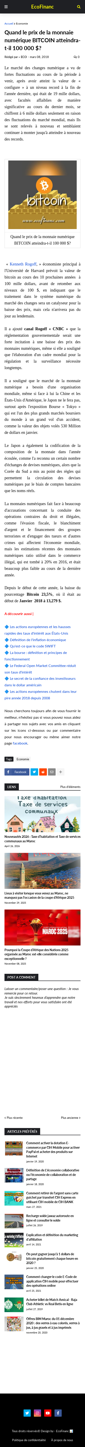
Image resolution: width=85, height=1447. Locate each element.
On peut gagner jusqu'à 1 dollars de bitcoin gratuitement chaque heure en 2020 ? (52, 1258)
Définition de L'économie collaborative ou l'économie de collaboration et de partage (52, 1174)
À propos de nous (62, 1440)
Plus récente (15, 1117)
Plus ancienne (69, 1117)
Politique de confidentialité (29, 1440)
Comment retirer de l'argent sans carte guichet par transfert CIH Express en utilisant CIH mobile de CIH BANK (52, 1197)
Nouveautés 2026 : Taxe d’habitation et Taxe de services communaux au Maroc (42, 839)
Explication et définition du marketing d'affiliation (52, 1237)
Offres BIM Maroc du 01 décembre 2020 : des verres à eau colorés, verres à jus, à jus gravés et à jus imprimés (53, 1323)
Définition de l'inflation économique (38, 640)
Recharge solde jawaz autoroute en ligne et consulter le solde (50, 1218)
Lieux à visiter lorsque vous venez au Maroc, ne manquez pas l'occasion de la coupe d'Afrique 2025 (39, 895)
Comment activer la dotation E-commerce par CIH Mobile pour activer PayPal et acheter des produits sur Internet (53, 1149)
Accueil (8, 23)
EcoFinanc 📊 (64, 1431)
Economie (22, 23)
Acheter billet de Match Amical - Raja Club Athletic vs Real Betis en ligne (51, 1302)
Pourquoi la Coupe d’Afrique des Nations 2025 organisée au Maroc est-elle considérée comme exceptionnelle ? (36, 954)
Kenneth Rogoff (23, 264)
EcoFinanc (42, 7)
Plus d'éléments (70, 787)
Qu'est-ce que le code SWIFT (33, 646)
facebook (20, 743)
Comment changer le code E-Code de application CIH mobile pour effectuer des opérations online (52, 1281)
